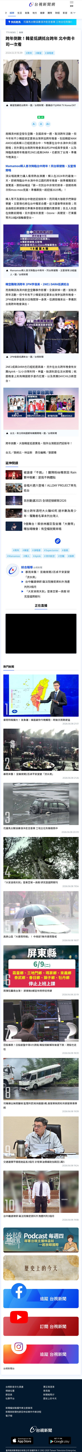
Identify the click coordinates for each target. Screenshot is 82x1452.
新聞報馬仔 (48, 1388)
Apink (38, 551)
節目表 (9, 1388)
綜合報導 (33, 562)
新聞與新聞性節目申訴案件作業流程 (23, 1405)
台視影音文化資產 (14, 1380)
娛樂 (21, 27)
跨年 (29, 48)
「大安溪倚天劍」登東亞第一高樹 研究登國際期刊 (53, 587)
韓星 (39, 48)
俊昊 (66, 545)
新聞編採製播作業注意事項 (19, 1401)
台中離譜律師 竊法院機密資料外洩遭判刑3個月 (53, 578)
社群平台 (10, 1392)
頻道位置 (10, 1384)
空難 (62, 551)
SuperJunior (52, 545)
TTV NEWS (11, 27)
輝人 (27, 551)
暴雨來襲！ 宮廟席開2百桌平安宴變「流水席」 (53, 569)
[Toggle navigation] (71, 2)
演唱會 (50, 48)
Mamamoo (14, 551)
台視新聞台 (9, 1362)
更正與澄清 (48, 1380)
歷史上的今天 (50, 1392)
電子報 (9, 1409)
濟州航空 (50, 551)
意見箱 (46, 1384)
